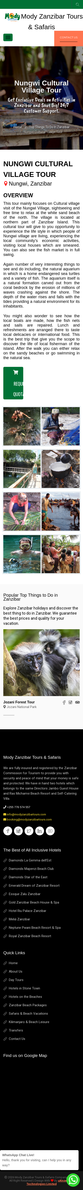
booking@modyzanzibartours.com (27, 819)
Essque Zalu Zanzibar (25, 894)
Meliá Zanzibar (19, 919)
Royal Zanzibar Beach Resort (30, 936)
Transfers (16, 1030)
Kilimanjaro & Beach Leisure (29, 1022)
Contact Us (17, 1039)
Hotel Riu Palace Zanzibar (27, 911)
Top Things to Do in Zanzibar (49, 127)
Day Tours (16, 980)
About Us (15, 971)
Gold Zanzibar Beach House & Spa (34, 902)
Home (18, 127)
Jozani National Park (20, 707)
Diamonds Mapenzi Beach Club (31, 869)
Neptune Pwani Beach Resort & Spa (35, 928)
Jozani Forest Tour (19, 702)
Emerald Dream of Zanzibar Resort (34, 886)
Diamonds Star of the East (28, 877)
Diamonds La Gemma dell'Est (30, 860)
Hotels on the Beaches (25, 997)
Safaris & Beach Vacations (28, 1014)
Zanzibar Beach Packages (28, 1005)
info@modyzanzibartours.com (24, 814)
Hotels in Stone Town (24, 988)
